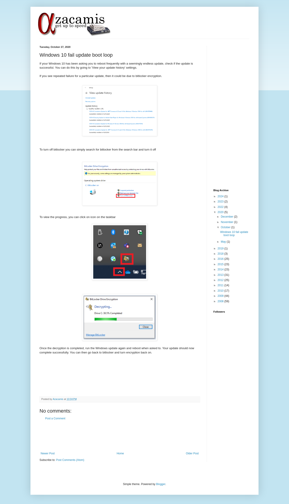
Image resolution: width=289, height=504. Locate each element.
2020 (221, 212)
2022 (221, 207)
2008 (221, 301)
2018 (221, 253)
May (224, 241)
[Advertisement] (122, 436)
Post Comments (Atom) (70, 460)
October (226, 227)
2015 (221, 264)
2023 (221, 201)
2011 (221, 285)
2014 (221, 269)
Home (120, 453)
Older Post (192, 453)
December (227, 216)
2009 (221, 295)
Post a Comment (55, 418)
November (227, 222)
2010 (221, 290)
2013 (221, 274)
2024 (221, 196)
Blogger (160, 484)
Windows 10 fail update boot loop (234, 233)
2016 (221, 258)
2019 (221, 248)
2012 (221, 280)
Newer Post (48, 453)
